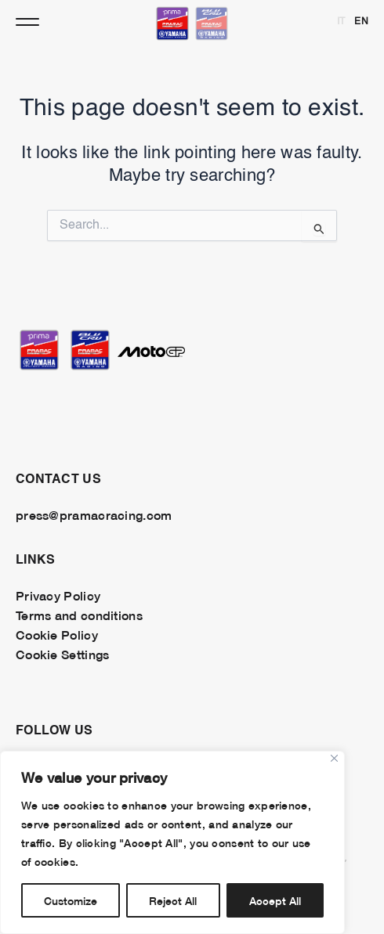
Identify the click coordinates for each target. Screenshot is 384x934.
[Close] (334, 758)
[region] (172, 842)
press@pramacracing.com (94, 514)
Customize (70, 900)
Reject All (173, 900)
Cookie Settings (62, 654)
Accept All (275, 900)
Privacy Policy (58, 595)
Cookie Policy (57, 634)
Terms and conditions (79, 614)
